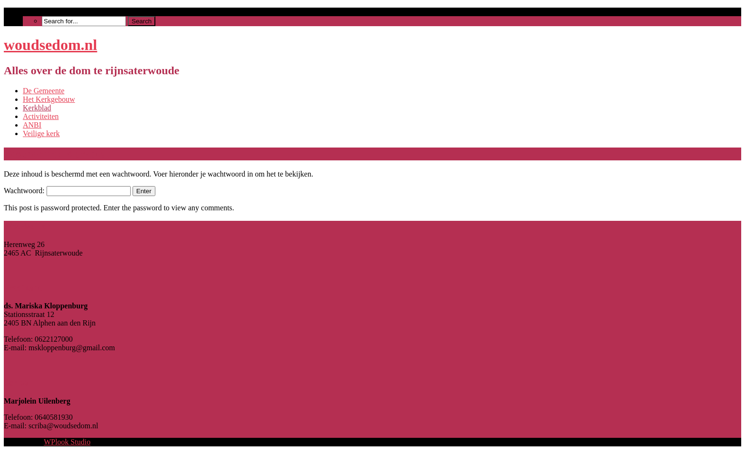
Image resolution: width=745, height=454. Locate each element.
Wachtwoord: (67, 191)
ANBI (32, 125)
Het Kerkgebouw (49, 99)
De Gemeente (44, 91)
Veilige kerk (41, 133)
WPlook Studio (67, 442)
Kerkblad (37, 108)
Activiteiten (41, 116)
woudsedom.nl (50, 44)
